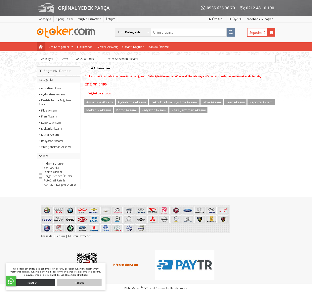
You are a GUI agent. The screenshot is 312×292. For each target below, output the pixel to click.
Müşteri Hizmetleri (80, 236)
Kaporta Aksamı (50, 122)
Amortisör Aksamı (51, 88)
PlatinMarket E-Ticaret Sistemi (144, 288)
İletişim (60, 236)
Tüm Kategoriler (58, 47)
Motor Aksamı (49, 135)
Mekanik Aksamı (50, 128)
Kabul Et (32, 282)
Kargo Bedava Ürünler (58, 176)
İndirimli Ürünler (54, 163)
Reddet (79, 282)
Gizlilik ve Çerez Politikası (74, 274)
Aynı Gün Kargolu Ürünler (60, 184)
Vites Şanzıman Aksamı (55, 147)
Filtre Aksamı (48, 110)
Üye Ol (235, 19)
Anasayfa (47, 236)
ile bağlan (259, 19)
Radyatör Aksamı (51, 141)
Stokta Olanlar (53, 172)
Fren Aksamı (48, 116)
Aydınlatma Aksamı (52, 94)
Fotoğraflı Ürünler (55, 180)
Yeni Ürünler (51, 168)
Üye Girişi (216, 19)
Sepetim (258, 32)
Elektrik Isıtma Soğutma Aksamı (55, 102)
